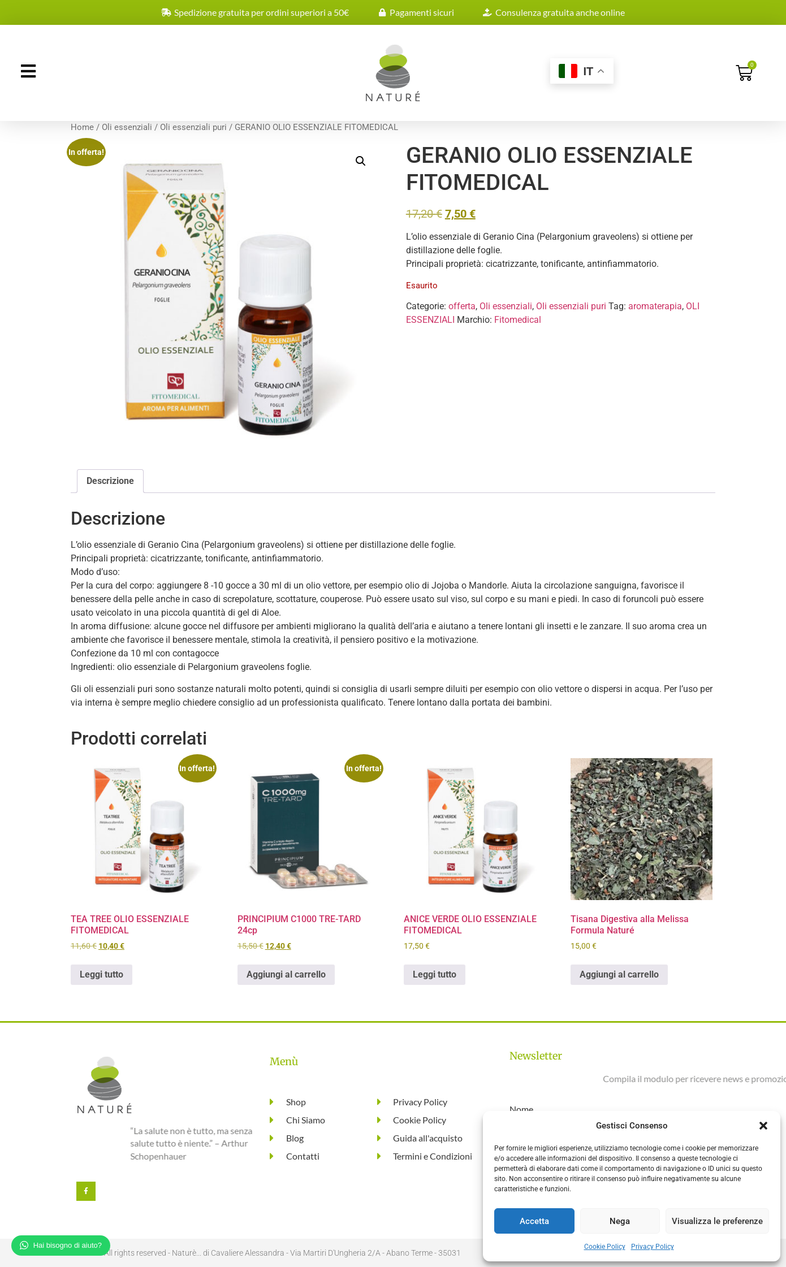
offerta (462, 306)
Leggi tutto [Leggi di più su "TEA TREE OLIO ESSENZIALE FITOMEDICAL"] (101, 974)
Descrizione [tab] (110, 480)
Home (82, 127)
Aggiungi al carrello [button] (286, 974)
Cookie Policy (604, 1247)
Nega (620, 1221)
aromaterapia (655, 306)
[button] (763, 1125)
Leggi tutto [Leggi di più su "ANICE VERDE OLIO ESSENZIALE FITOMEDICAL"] (434, 974)
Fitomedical (517, 319)
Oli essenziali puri (193, 127)
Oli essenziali (127, 127)
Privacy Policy (652, 1247)
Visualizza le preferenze (717, 1221)
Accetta (534, 1221)
